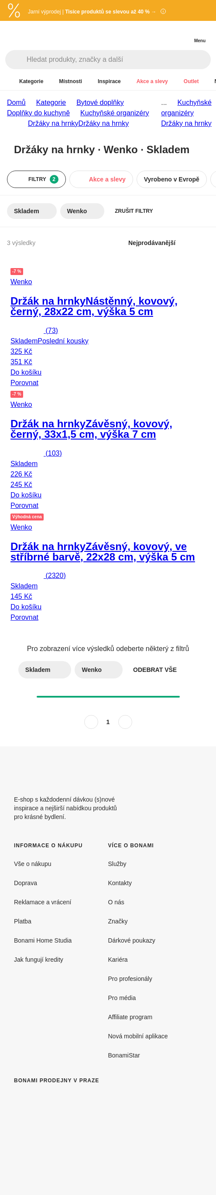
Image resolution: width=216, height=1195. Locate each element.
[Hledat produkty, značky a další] (118, 59)
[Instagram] (195, 767)
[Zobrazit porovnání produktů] (164, 34)
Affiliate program (130, 1017)
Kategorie (51, 102)
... (164, 102)
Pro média (122, 997)
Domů (16, 102)
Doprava (25, 882)
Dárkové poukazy (131, 940)
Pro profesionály (130, 978)
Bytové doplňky (100, 102)
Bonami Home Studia (43, 940)
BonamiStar (124, 1055)
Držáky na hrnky (104, 123)
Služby (117, 863)
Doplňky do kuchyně (38, 113)
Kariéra (118, 959)
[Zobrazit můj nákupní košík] (182, 33)
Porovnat (24, 382)
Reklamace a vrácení (43, 902)
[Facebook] (174, 767)
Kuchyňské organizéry (114, 113)
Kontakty (120, 882)
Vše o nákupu (32, 863)
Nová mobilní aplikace (138, 1036)
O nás (116, 902)
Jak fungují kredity (38, 959)
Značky (118, 921)
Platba (22, 921)
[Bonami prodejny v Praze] (85, 1134)
